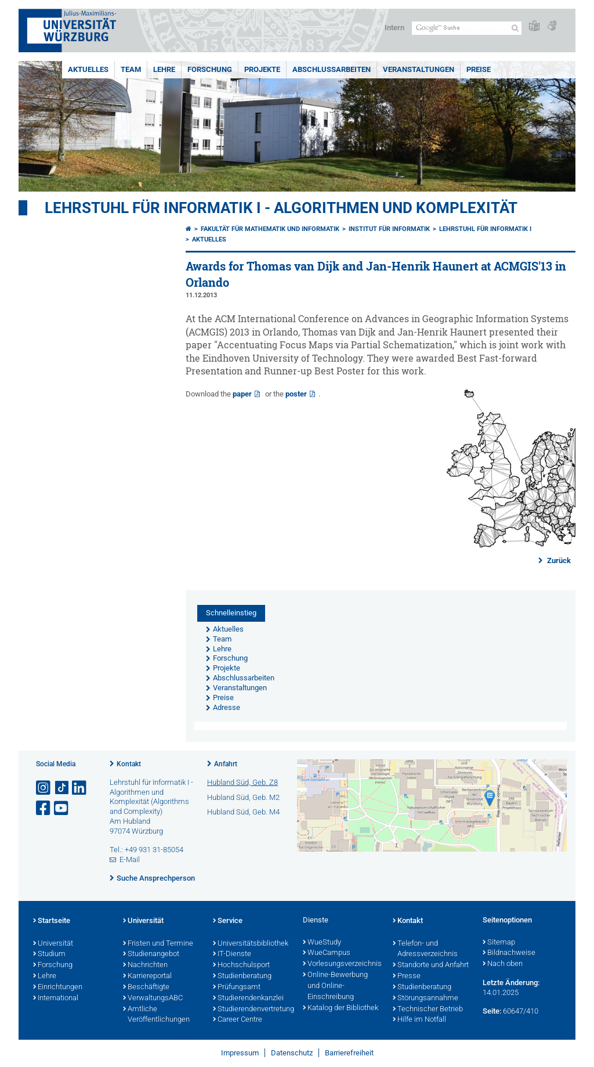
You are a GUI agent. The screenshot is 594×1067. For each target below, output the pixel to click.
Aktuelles (88, 69)
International (55, 998)
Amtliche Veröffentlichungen (156, 1015)
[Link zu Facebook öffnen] (44, 808)
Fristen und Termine (158, 944)
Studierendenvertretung (252, 1009)
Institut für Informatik (389, 229)
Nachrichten (145, 965)
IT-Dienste (232, 954)
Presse (407, 976)
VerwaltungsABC (153, 998)
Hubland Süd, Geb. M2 (243, 797)
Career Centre (237, 1020)
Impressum (240, 1052)
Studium (49, 954)
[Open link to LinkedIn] (80, 788)
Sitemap (499, 943)
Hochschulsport (241, 965)
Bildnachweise (509, 953)
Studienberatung (242, 976)
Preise (478, 69)
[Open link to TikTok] (62, 788)
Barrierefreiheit (349, 1052)
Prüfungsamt (236, 987)
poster (296, 394)
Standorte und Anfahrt (431, 965)
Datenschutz (292, 1052)
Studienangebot (151, 954)
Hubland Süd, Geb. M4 (243, 812)
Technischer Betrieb (428, 1009)
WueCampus (326, 953)
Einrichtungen (57, 987)
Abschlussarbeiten (331, 69)
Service (227, 921)
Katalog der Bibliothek (340, 1008)
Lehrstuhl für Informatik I (485, 229)
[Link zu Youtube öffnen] (62, 808)
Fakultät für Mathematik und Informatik (270, 229)
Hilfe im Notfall (419, 1020)
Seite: (492, 1011)
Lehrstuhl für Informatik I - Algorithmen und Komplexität (281, 208)
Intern (394, 27)
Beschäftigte (146, 987)
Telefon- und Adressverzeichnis (425, 949)
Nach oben (503, 964)
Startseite (51, 921)
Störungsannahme (425, 998)
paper (242, 394)
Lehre (164, 69)
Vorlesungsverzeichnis (342, 964)
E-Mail (129, 859)
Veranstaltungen (418, 69)
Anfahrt (225, 764)
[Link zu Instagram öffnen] (44, 788)
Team (131, 69)
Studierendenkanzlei (248, 998)
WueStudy (322, 943)
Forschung (209, 69)
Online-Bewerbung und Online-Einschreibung (335, 986)
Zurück (558, 560)
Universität (53, 944)
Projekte (262, 69)
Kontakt (129, 764)
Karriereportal (147, 976)
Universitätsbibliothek (250, 944)
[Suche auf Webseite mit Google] (466, 28)
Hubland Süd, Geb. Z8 (242, 782)
